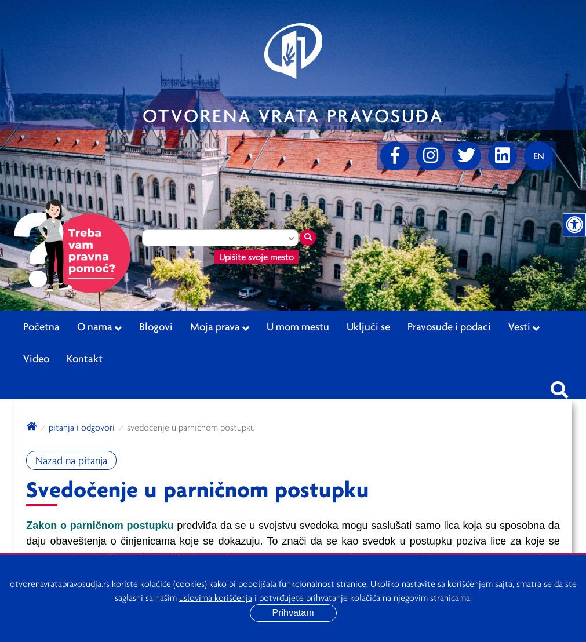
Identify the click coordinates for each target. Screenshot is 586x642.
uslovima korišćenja (215, 597)
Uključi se (368, 326)
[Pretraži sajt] (559, 386)
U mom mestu (298, 326)
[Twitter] (466, 155)
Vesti (524, 327)
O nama (99, 327)
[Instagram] (430, 155)
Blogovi (156, 326)
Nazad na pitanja (71, 460)
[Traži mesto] (308, 237)
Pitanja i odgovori (82, 427)
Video (36, 358)
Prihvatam (293, 613)
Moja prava (219, 327)
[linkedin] (502, 155)
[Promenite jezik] (538, 155)
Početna (41, 326)
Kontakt (85, 358)
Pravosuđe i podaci (449, 326)
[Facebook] (394, 155)
